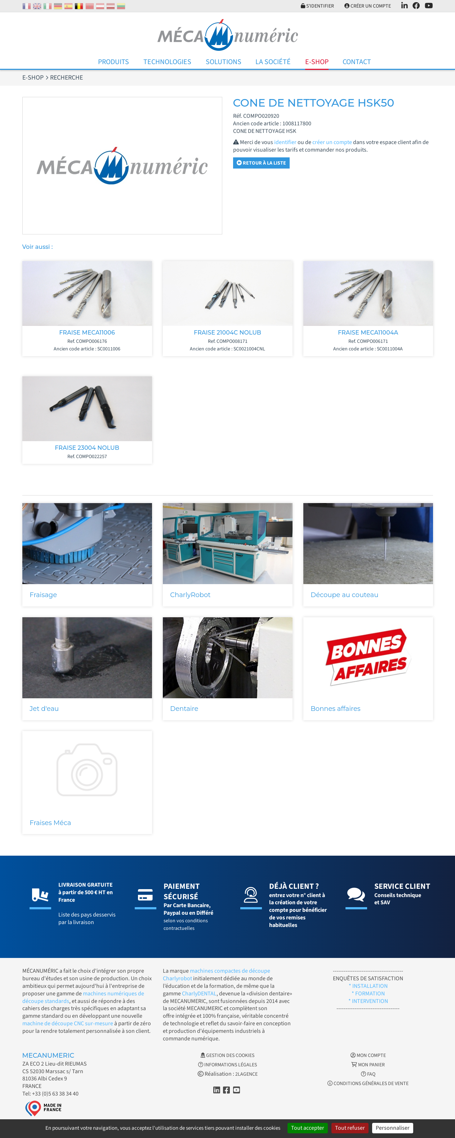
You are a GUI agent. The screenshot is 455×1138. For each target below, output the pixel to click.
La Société (273, 62)
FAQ (368, 1074)
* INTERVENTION (368, 1001)
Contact (357, 62)
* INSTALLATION (368, 986)
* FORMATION (368, 994)
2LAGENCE (246, 1074)
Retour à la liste (261, 163)
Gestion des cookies (227, 1055)
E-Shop (317, 62)
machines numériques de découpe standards (83, 997)
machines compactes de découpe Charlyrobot (216, 974)
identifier (285, 142)
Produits (113, 62)
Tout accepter (307, 1128)
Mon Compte (368, 1055)
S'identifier (317, 6)
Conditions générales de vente (368, 1083)
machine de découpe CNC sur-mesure (67, 1023)
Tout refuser (350, 1128)
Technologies (167, 62)
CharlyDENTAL (199, 994)
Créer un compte (367, 6)
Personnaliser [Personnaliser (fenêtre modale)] (393, 1128)
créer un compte (332, 142)
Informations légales (227, 1064)
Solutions (223, 62)
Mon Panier (368, 1064)
